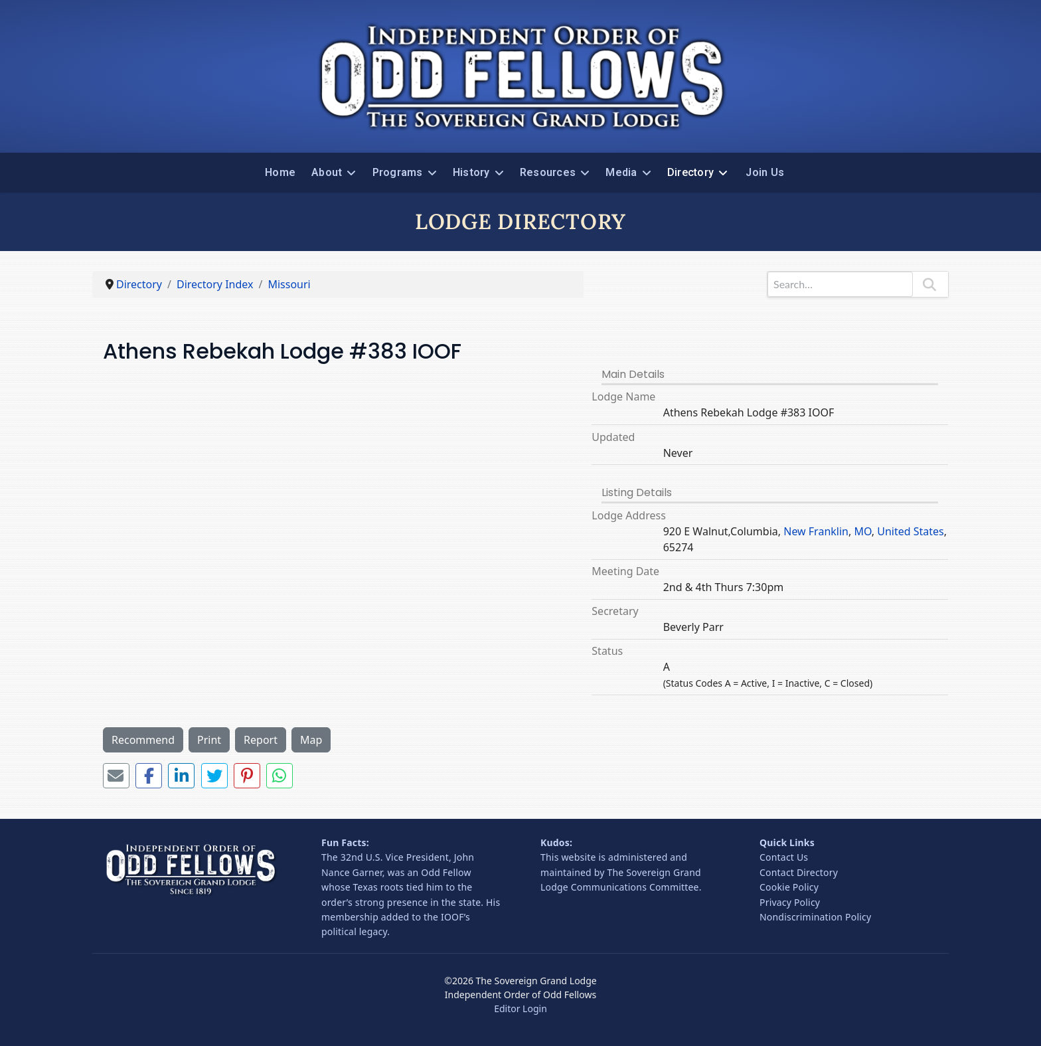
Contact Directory (799, 872)
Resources (548, 172)
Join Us (765, 172)
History (471, 172)
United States (910, 531)
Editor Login (520, 1008)
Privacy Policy (790, 902)
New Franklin (815, 531)
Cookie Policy (789, 887)
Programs (397, 172)
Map (311, 740)
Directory (690, 172)
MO (862, 531)
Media (621, 172)
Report (261, 740)
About (326, 172)
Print (209, 740)
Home (280, 172)
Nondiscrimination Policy (815, 917)
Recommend (143, 740)
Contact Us (784, 857)
